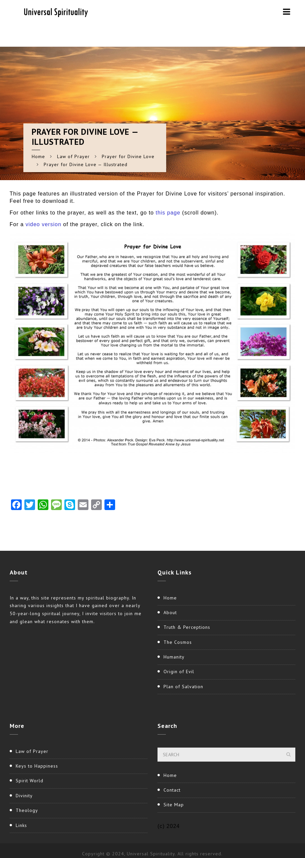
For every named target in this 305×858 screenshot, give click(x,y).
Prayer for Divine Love (128, 156)
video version (43, 224)
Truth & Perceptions (187, 627)
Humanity (174, 657)
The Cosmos (178, 642)
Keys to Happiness (37, 766)
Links (21, 825)
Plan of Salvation (183, 687)
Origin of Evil (179, 672)
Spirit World (29, 781)
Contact (172, 790)
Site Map (174, 805)
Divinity (24, 796)
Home (38, 156)
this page (169, 213)
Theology (27, 810)
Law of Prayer (73, 156)
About (170, 612)
